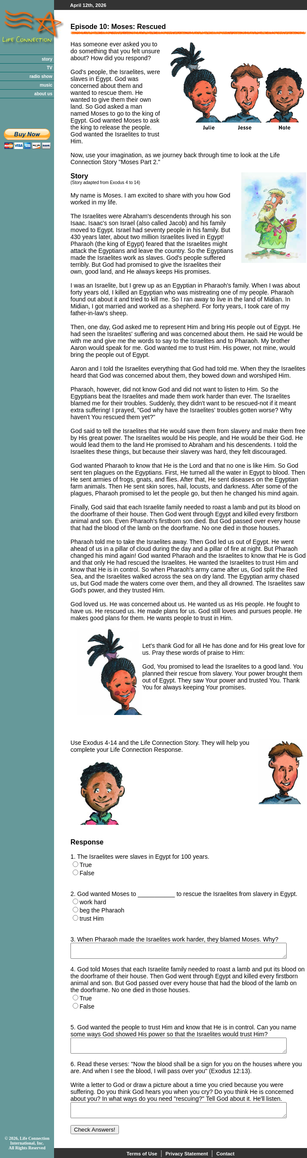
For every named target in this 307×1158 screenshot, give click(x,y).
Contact (225, 1153)
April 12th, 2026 (88, 5)
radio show (40, 76)
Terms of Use (142, 1153)
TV (49, 67)
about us (43, 93)
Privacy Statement (187, 1153)
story (47, 59)
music (46, 85)
